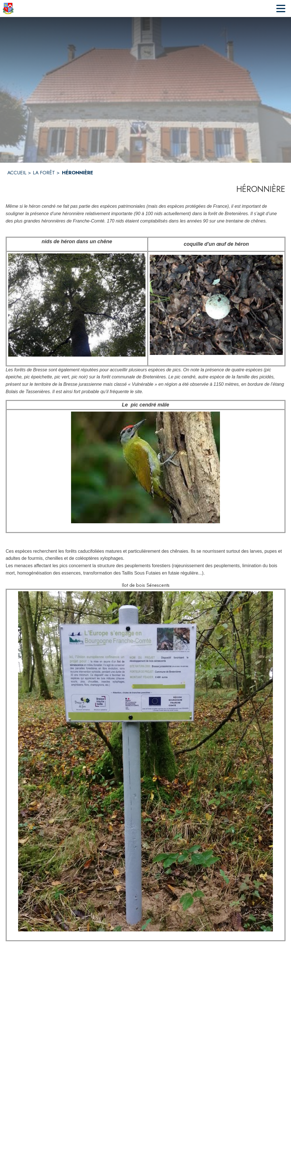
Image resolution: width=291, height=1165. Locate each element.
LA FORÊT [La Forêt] (44, 172)
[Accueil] (8, 8)
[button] (77, 305)
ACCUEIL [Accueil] (16, 172)
